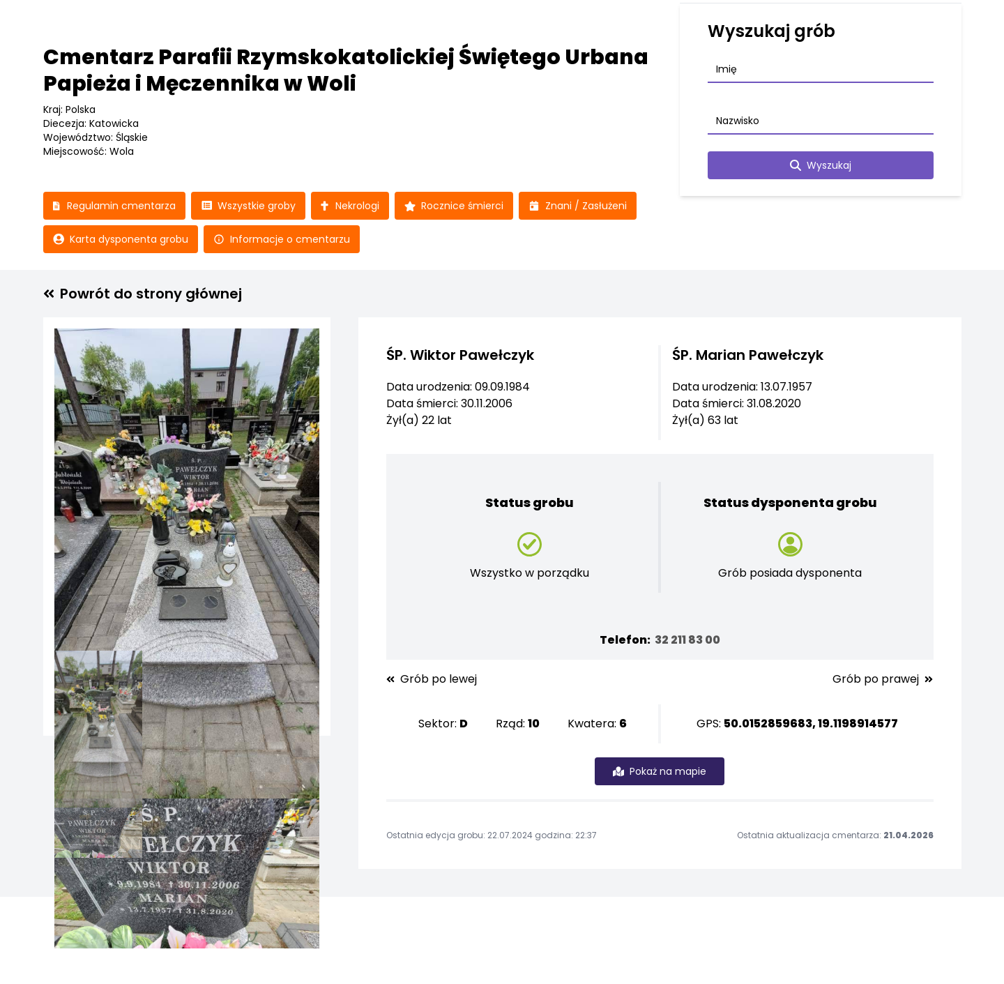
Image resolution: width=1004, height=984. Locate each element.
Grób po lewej (431, 679)
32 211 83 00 (687, 640)
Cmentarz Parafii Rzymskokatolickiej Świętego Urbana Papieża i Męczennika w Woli (345, 70)
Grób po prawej (882, 679)
